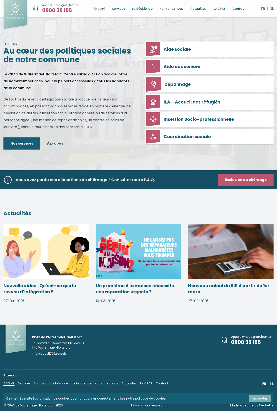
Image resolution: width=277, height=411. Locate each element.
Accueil (99, 8)
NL (272, 8)
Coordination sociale (178, 136)
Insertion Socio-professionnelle (190, 119)
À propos (55, 143)
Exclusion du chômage (51, 383)
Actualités (198, 8)
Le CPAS (219, 8)
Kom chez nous (171, 8)
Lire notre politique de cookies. (143, 398)
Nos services (21, 143)
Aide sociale (168, 49)
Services (118, 8)
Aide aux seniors (173, 66)
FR (263, 8)
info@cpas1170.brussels (49, 353)
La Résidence (142, 8)
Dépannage (168, 84)
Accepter (260, 398)
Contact (239, 8)
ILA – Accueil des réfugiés (183, 102)
